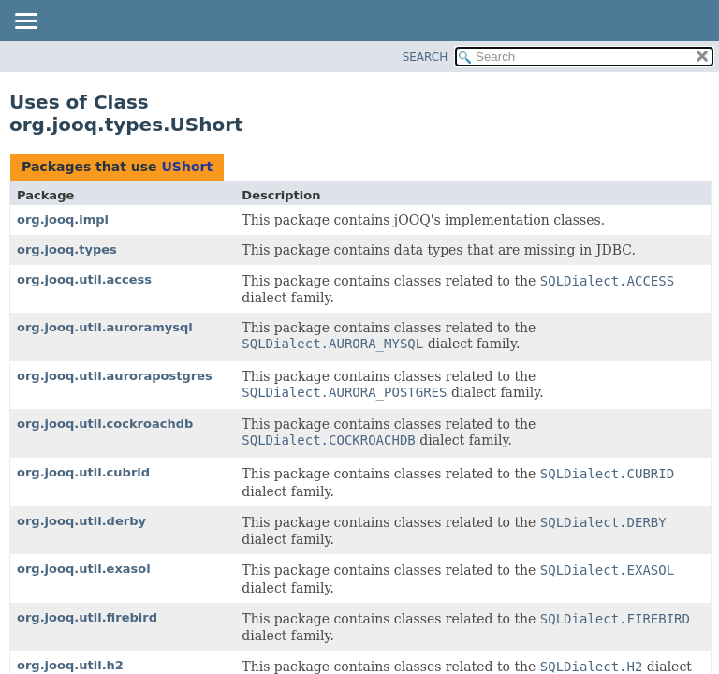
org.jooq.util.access (84, 279)
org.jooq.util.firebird (87, 617)
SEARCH (425, 57)
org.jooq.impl (63, 219)
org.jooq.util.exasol (84, 569)
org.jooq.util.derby (81, 521)
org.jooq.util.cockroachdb (105, 424)
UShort (187, 166)
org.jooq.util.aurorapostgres (115, 376)
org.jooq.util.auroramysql (105, 327)
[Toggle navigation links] (25, 22)
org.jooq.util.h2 (70, 665)
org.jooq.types (67, 249)
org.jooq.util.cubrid (83, 472)
